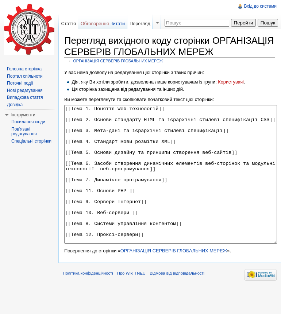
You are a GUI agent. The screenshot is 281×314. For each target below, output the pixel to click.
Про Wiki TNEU (131, 300)
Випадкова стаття (25, 97)
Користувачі (231, 82)
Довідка (15, 104)
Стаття (68, 23)
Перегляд (140, 23)
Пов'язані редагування (24, 132)
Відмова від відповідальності (177, 300)
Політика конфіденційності (88, 300)
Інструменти (23, 114)
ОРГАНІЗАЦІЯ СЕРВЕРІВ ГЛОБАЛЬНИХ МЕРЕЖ (118, 61)
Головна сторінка (24, 68)
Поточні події (20, 83)
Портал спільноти (25, 76)
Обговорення (95, 23)
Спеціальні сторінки (31, 141)
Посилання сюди (28, 121)
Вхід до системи (260, 6)
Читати (117, 23)
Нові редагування (25, 90)
